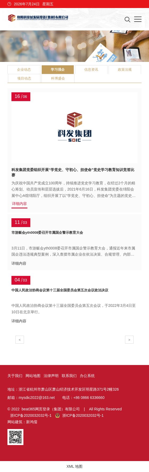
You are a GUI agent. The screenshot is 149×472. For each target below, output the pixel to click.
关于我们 (14, 376)
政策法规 (125, 70)
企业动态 (24, 70)
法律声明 (51, 376)
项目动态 (24, 78)
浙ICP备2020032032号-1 (31, 415)
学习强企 (58, 70)
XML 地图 (74, 466)
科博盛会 (58, 78)
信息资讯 (91, 70)
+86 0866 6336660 (89, 397)
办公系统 (87, 376)
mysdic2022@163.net (37, 397)
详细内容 (19, 204)
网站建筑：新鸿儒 (22, 422)
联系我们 (69, 376)
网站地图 (33, 376)
